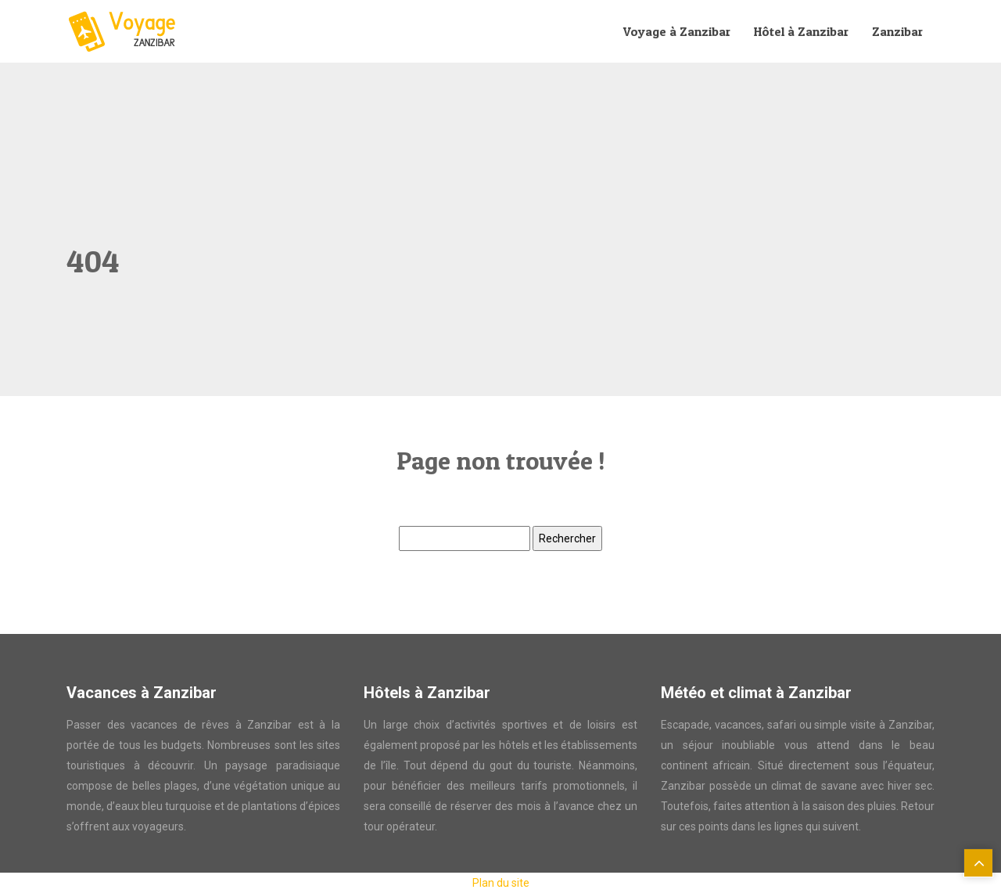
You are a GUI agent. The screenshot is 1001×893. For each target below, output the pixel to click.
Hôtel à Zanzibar (801, 31)
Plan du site (500, 883)
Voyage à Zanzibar (676, 31)
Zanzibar (897, 31)
